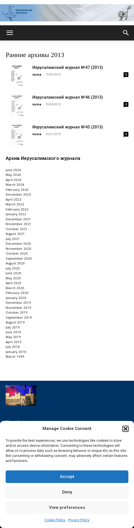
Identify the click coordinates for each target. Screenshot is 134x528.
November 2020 (18, 248)
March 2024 (15, 184)
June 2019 (13, 332)
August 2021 (15, 234)
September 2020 (19, 258)
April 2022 (13, 199)
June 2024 (13, 170)
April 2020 (13, 283)
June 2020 (13, 273)
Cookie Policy (54, 520)
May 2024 (13, 175)
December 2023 (18, 194)
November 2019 (18, 307)
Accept (67, 476)
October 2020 (17, 253)
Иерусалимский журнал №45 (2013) (67, 127)
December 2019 (18, 302)
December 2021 (18, 219)
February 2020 (17, 293)
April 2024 (13, 180)
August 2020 (15, 263)
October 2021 (17, 229)
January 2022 (16, 214)
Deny (67, 492)
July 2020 (13, 268)
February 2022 (17, 209)
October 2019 (17, 312)
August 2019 (15, 322)
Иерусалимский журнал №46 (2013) (67, 97)
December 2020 (18, 243)
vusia (36, 74)
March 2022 (15, 204)
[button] (125, 429)
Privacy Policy (79, 520)
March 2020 (15, 288)
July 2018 (13, 347)
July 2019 (13, 327)
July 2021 (13, 239)
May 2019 (13, 337)
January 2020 (16, 298)
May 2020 (13, 278)
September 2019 (19, 317)
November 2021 (18, 224)
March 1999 (15, 356)
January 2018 (16, 352)
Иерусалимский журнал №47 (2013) (67, 67)
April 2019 (13, 342)
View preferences (67, 507)
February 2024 (17, 189)
